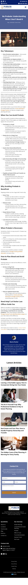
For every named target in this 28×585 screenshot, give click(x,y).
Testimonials (4, 529)
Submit (14, 492)
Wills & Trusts (17, 533)
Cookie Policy (14, 566)
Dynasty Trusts (18, 537)
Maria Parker (18, 22)
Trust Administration (19, 535)
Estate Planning (18, 524)
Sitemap (14, 568)
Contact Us (24, 1)
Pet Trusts (16, 539)
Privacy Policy (14, 561)
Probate (16, 530)
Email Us (4, 3)
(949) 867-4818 (23, 3)
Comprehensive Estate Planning (20, 527)
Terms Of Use (14, 564)
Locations (3, 527)
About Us (3, 524)
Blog (8, 22)
